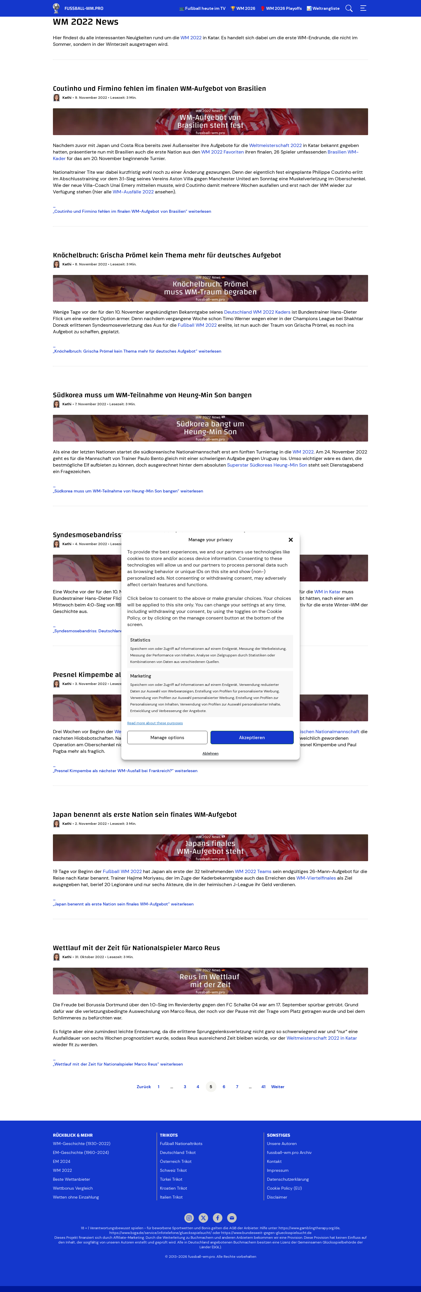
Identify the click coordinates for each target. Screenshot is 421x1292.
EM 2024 (61, 1161)
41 (263, 1086)
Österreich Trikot (175, 1161)
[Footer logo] (210, 1272)
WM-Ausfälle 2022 (133, 192)
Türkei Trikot (171, 1179)
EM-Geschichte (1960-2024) (81, 1152)
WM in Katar (327, 592)
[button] (291, 540)
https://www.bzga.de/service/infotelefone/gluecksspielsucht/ (160, 1232)
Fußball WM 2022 (197, 325)
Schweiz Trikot (173, 1170)
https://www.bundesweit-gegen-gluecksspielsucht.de (266, 1232)
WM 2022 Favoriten (222, 152)
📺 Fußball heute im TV (202, 8)
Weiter (278, 1086)
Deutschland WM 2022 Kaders (257, 312)
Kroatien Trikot (173, 1188)
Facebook (217, 1218)
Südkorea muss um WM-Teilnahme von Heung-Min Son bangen (152, 395)
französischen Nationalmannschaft (321, 731)
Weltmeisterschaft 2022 (275, 145)
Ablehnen (210, 753)
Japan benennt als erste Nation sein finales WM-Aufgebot (145, 814)
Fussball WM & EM (82, 8)
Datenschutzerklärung (288, 1179)
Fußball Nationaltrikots (181, 1143)
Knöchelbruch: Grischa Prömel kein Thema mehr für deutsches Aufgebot (167, 255)
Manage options (167, 738)
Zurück (144, 1086)
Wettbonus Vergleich (73, 1188)
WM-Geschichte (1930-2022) (81, 1143)
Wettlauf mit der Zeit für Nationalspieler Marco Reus (136, 948)
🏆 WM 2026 (242, 8)
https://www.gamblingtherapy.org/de (309, 1228)
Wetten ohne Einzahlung (76, 1197)
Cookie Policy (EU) (284, 1188)
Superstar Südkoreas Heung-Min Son (267, 465)
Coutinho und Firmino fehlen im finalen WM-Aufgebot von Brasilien (159, 88)
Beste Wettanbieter (71, 1179)
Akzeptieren (252, 738)
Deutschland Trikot (178, 1152)
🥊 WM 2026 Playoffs (281, 8)
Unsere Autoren (282, 1143)
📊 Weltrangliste (323, 8)
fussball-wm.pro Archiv (289, 1152)
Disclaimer (277, 1197)
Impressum (278, 1170)
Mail (232, 1218)
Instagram (189, 1218)
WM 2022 (191, 38)
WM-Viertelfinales (316, 878)
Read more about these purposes (155, 723)
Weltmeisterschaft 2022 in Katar (322, 1038)
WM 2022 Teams (253, 871)
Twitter (203, 1218)
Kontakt (274, 1161)
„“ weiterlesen (132, 211)
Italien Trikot (171, 1197)
